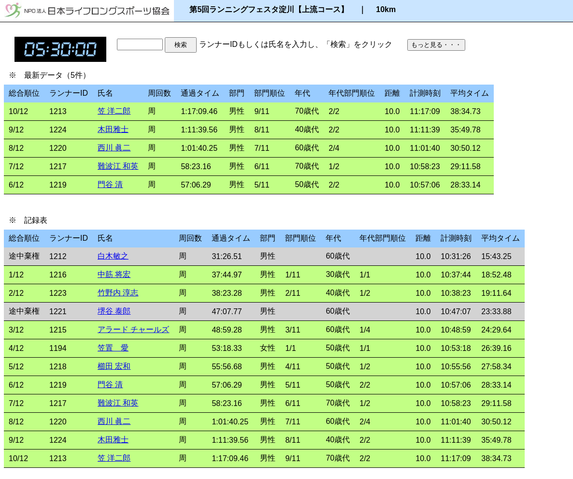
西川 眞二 (114, 148)
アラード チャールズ (133, 329)
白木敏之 (113, 256)
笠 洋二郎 (114, 111)
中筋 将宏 (114, 274)
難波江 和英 (118, 166)
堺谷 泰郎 (114, 311)
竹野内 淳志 (118, 293)
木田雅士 (113, 129)
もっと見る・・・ (436, 44)
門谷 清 (110, 184)
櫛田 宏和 (114, 366)
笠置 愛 (113, 348)
